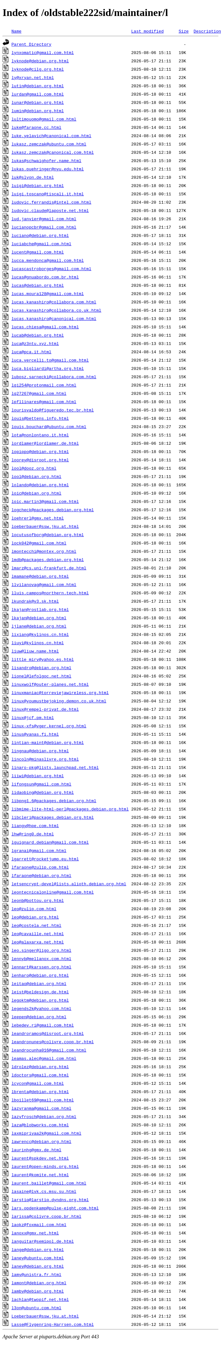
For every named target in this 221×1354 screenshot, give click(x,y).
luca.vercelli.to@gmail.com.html (50, 360)
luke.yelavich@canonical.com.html (51, 135)
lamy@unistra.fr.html (36, 1274)
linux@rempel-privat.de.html (45, 709)
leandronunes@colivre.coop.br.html (53, 1042)
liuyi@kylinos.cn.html (38, 643)
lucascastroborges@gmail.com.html (51, 268)
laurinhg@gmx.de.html (36, 1150)
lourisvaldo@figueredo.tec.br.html (53, 410)
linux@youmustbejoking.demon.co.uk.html (59, 701)
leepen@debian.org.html (39, 1017)
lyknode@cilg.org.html (38, 69)
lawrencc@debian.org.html (41, 1141)
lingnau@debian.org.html (40, 751)
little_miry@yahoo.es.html (43, 659)
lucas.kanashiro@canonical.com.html (54, 318)
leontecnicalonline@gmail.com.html (53, 892)
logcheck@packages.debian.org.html (53, 510)
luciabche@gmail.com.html (41, 244)
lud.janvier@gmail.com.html (44, 219)
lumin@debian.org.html (38, 110)
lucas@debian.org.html (38, 285)
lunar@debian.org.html (38, 102)
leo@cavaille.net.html (38, 933)
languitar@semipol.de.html (43, 1241)
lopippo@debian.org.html (40, 451)
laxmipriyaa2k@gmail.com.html (46, 1133)
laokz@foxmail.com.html (39, 1224)
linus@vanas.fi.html (35, 734)
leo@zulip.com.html (34, 909)
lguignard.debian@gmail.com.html (50, 842)
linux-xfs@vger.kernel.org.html (49, 726)
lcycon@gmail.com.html (38, 1083)
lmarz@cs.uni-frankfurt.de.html (49, 568)
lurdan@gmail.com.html (38, 94)
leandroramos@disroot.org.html (48, 1033)
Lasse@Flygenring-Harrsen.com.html (53, 1324)
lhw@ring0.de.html (33, 834)
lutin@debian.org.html (38, 86)
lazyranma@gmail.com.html (41, 1108)
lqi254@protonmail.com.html (44, 385)
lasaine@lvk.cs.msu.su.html (44, 1191)
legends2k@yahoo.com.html (41, 1008)
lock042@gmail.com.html (39, 543)
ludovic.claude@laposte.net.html (50, 210)
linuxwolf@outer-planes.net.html (50, 684)
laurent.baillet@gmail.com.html (49, 1183)
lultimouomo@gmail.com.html (44, 119)
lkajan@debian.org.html (39, 618)
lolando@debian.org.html (40, 485)
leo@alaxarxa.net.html (38, 942)
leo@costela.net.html (36, 925)
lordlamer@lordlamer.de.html (45, 443)
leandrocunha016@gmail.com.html (49, 1050)
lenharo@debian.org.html (40, 975)
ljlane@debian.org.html (39, 626)
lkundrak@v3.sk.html (35, 601)
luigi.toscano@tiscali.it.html (48, 194)
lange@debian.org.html (38, 1249)
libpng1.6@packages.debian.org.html (54, 800)
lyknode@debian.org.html (40, 61)
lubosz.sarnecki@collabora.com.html (54, 377)
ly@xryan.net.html (33, 77)
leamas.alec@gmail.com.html (44, 1058)
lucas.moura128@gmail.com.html (48, 293)
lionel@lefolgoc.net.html (41, 676)
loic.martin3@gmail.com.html (45, 501)
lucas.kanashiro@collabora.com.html (54, 302)
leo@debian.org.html (35, 917)
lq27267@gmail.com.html (39, 393)
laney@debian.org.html (38, 1266)
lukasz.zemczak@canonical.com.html (53, 152)
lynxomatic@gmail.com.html (43, 52)
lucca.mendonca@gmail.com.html (48, 260)
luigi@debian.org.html (38, 185)
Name (16, 31)
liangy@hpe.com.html (35, 825)
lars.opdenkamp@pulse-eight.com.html (55, 1208)
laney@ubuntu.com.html (38, 1258)
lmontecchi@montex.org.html (44, 551)
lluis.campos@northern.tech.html (50, 593)
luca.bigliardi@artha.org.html (48, 368)
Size (183, 31)
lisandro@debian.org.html (41, 667)
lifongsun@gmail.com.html (41, 784)
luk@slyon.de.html (33, 177)
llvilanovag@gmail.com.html (44, 584)
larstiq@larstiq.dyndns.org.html (50, 1199)
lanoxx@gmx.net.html (35, 1233)
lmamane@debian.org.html (40, 576)
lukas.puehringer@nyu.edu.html (48, 169)
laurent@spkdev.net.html (40, 1158)
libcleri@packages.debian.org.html (53, 817)
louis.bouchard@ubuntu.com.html (49, 426)
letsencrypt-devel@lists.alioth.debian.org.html (69, 884)
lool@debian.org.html (36, 476)
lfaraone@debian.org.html (41, 875)
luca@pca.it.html (31, 352)
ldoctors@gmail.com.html (40, 1075)
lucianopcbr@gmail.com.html (44, 227)
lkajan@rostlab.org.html (40, 609)
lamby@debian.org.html (38, 1291)
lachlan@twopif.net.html (40, 1299)
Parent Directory (31, 44)
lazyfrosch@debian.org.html (44, 1116)
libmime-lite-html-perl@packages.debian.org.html (70, 809)
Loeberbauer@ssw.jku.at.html (45, 1316)
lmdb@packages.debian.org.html (48, 559)
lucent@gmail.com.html (38, 252)
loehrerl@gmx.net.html (38, 518)
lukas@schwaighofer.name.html (46, 160)
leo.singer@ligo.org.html (41, 950)
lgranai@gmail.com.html (39, 850)
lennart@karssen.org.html (41, 967)
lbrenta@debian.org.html (40, 1091)
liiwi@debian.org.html (38, 776)
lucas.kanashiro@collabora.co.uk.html (56, 310)
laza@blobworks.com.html (40, 1125)
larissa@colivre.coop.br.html (46, 1216)
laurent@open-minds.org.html (45, 1166)
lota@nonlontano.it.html (40, 435)
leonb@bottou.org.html (38, 900)
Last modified (147, 31)
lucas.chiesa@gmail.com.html (45, 327)
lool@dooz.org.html (34, 468)
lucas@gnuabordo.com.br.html (45, 277)
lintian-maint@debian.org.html (48, 742)
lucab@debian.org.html (38, 335)
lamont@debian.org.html (39, 1283)
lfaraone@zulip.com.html (40, 867)
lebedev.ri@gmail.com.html (43, 1025)
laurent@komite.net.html (40, 1175)
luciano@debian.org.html (40, 235)
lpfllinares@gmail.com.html (44, 401)
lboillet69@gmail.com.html (43, 1100)
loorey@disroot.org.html (40, 460)
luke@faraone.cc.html (36, 127)
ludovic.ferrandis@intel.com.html (51, 202)
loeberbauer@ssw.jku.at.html (45, 526)
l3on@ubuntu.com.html (36, 1308)
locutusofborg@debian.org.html (48, 534)
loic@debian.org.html (36, 493)
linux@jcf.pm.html (33, 717)
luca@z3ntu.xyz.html (35, 343)
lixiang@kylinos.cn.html (40, 634)
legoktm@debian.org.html (40, 1000)
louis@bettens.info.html (40, 418)
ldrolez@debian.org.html (40, 1066)
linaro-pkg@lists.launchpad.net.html (55, 767)
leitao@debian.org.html (39, 983)
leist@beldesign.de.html (40, 992)
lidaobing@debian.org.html (43, 792)
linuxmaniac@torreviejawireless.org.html (60, 692)
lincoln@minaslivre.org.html (45, 759)
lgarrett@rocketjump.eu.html (45, 859)
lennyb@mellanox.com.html (41, 958)
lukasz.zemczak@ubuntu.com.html (49, 144)
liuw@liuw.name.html (35, 651)
